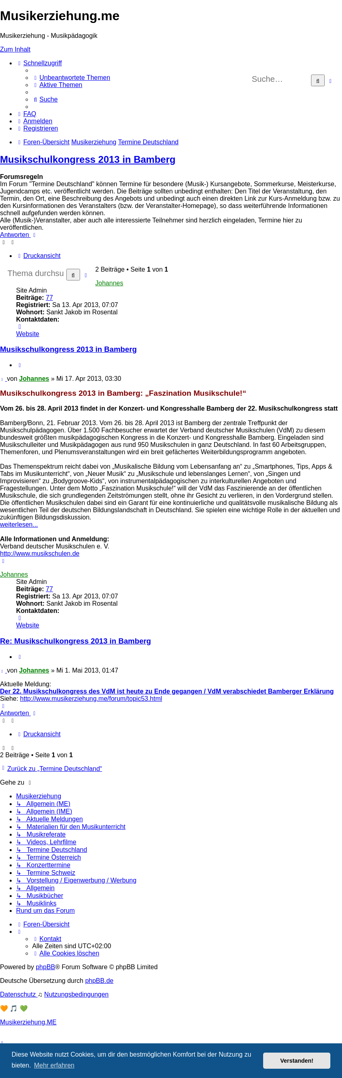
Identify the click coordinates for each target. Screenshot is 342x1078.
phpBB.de (99, 980)
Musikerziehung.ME (28, 1022)
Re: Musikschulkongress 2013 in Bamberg (75, 641)
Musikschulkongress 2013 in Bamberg (87, 159)
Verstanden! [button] (296, 1060)
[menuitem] (71, 77)
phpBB (45, 967)
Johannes (109, 283)
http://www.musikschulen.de (39, 553)
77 (49, 297)
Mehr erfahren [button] (54, 1065)
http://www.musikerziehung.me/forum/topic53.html (91, 698)
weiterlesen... (19, 524)
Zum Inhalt (15, 49)
